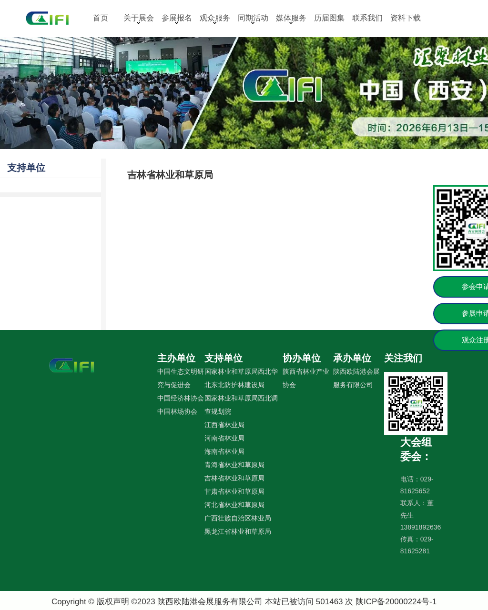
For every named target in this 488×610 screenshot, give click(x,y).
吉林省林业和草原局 (170, 175)
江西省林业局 (224, 425)
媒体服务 (291, 19)
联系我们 (367, 18)
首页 (100, 18)
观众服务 (215, 19)
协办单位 (302, 358)
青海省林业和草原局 (234, 465)
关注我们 (403, 358)
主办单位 (176, 358)
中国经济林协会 (180, 398)
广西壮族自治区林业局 (237, 518)
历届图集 (329, 18)
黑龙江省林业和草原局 (237, 531)
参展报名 (177, 19)
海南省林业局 (224, 451)
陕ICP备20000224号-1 (396, 601)
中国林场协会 (177, 411)
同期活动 (253, 19)
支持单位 (26, 167)
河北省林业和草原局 (234, 505)
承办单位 (352, 358)
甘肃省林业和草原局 (234, 491)
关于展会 (138, 19)
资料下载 (405, 18)
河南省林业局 (224, 438)
